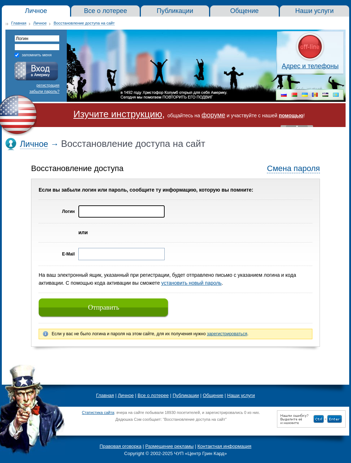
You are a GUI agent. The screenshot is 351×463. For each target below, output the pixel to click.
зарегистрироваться (227, 333)
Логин (68, 211)
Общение (213, 395)
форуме (213, 115)
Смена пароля (293, 168)
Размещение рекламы (169, 446)
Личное (40, 23)
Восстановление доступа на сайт (83, 23)
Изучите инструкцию (117, 114)
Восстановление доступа (77, 168)
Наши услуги (241, 395)
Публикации (186, 395)
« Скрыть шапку (297, 126)
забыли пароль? (44, 91)
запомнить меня (37, 55)
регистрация (48, 85)
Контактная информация (224, 446)
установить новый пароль (191, 283)
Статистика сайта (98, 412)
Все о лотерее (153, 395)
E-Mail (68, 254)
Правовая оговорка (121, 446)
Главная (18, 23)
